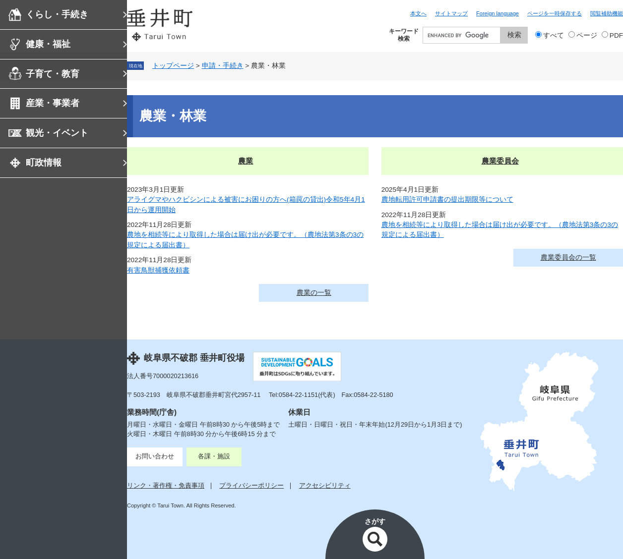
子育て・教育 (52, 74)
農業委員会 (500, 161)
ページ (586, 35)
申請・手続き (223, 65)
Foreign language (497, 13)
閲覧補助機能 (606, 13)
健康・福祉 (48, 44)
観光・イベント (57, 133)
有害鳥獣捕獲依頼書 (158, 270)
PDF (616, 35)
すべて (553, 35)
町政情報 (44, 163)
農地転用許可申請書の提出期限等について (447, 199)
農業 (245, 161)
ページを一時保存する (554, 13)
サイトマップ (451, 13)
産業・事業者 (52, 103)
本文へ (418, 13)
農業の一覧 (314, 292)
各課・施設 (214, 456)
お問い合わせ (154, 456)
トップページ (173, 65)
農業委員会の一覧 (568, 257)
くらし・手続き (57, 14)
